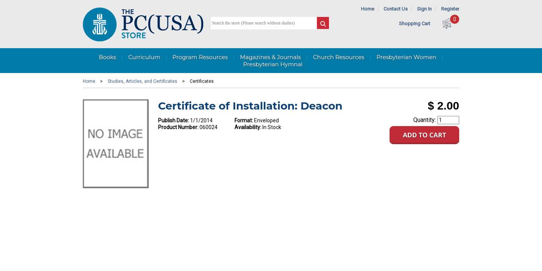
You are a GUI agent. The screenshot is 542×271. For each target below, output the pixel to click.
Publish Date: (173, 120)
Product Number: (178, 127)
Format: (243, 120)
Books (107, 57)
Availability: (247, 127)
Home (367, 9)
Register (450, 9)
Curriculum (144, 57)
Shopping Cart (414, 23)
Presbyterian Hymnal (273, 64)
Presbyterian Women (406, 57)
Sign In (424, 9)
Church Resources (338, 57)
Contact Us (396, 9)
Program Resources (200, 57)
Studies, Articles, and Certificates (142, 81)
